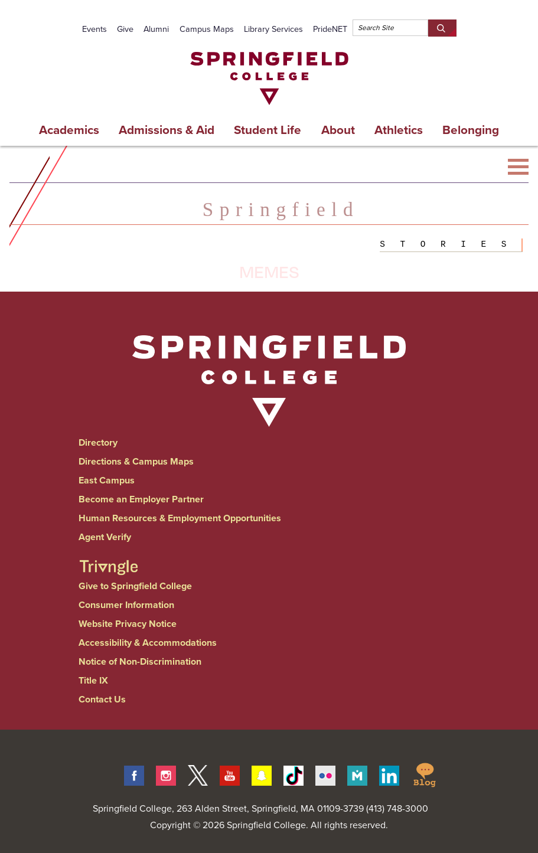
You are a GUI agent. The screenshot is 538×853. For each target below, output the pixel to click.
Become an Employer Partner (141, 499)
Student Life (267, 130)
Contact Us (102, 699)
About (338, 130)
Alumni (156, 28)
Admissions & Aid (166, 130)
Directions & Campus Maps (136, 461)
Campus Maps (207, 28)
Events (94, 28)
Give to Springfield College (135, 586)
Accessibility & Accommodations (148, 642)
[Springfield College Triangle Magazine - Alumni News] (109, 557)
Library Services (273, 28)
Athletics (398, 130)
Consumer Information (126, 605)
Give (125, 28)
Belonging (470, 130)
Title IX (93, 680)
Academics (69, 130)
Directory (98, 442)
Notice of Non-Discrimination (140, 661)
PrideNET (330, 28)
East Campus (107, 480)
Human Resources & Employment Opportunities (180, 518)
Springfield (281, 209)
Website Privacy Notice (128, 623)
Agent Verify (105, 537)
